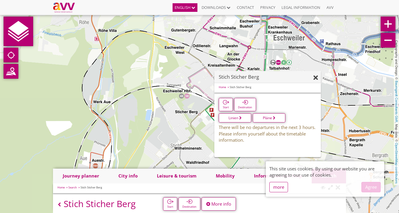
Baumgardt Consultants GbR (396, 101)
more (278, 187)
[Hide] (315, 77)
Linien (235, 117)
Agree (371, 187)
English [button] (185, 7)
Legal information (300, 7)
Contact (245, 7)
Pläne (269, 117)
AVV (330, 7)
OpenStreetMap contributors (396, 163)
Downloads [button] (216, 7)
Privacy (267, 7)
